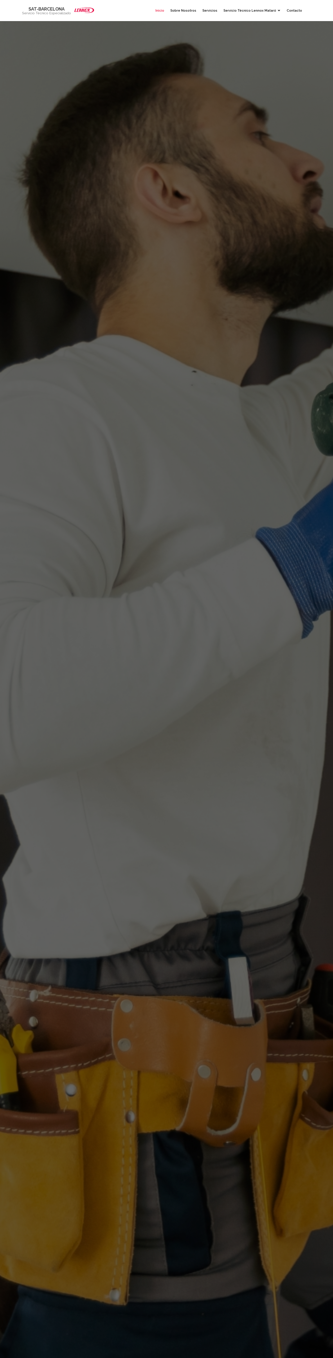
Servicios (209, 11)
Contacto (294, 11)
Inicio (159, 11)
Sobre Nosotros (183, 11)
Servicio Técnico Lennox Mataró (249, 11)
